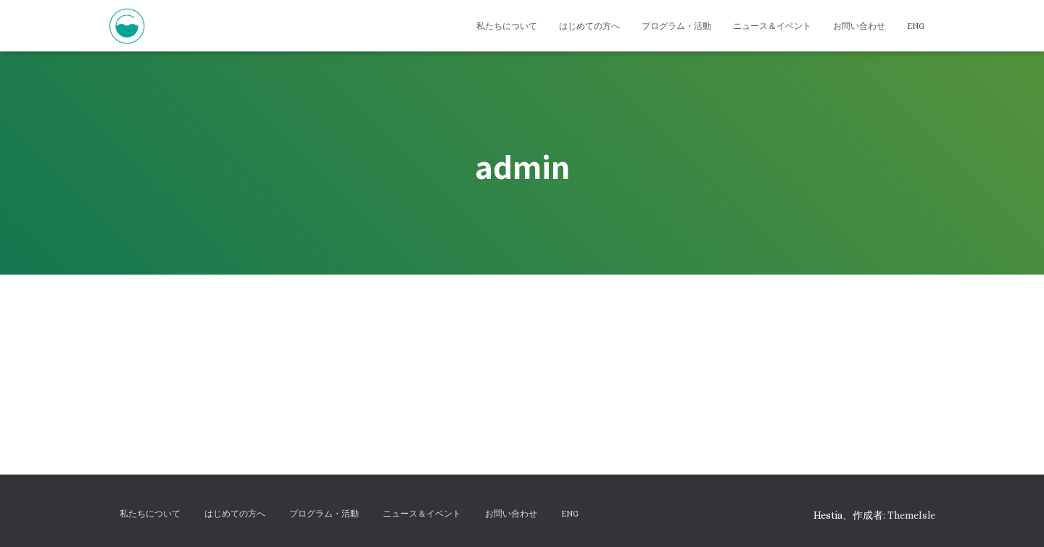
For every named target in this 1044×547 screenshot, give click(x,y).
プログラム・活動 (676, 26)
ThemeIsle (911, 515)
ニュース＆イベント (772, 26)
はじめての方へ (589, 26)
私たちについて (506, 26)
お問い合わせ (859, 26)
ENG (915, 26)
